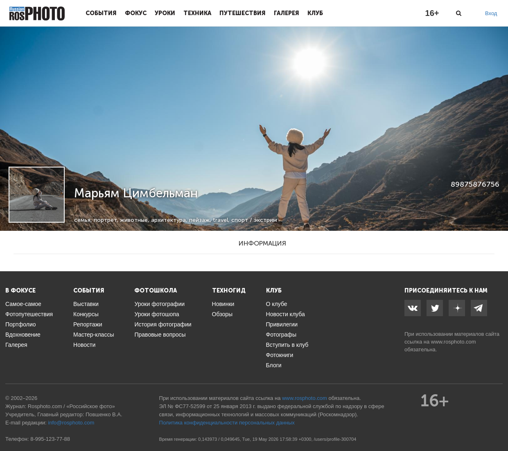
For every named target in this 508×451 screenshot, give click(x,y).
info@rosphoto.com (71, 423)
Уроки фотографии (159, 304)
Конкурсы (86, 314)
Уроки (165, 13)
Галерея (286, 13)
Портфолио (20, 324)
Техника (197, 13)
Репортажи (87, 324)
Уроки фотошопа (156, 314)
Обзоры (222, 314)
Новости (84, 345)
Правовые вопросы (159, 334)
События (101, 13)
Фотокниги (280, 355)
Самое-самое (23, 304)
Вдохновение (23, 334)
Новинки (223, 304)
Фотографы (281, 334)
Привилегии (282, 324)
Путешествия (242, 13)
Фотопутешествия (29, 314)
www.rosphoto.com (453, 342)
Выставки (86, 304)
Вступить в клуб (287, 345)
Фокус (136, 13)
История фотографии (162, 324)
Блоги (274, 365)
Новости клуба (285, 314)
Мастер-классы (93, 334)
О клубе (276, 304)
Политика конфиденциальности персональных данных (227, 423)
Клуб (315, 13)
